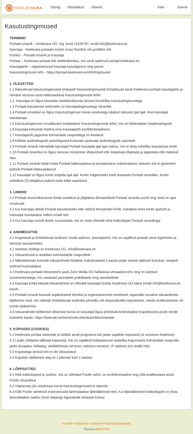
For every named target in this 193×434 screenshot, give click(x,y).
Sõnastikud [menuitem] (75, 7)
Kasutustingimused (118, 423)
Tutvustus (82, 423)
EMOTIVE (102, 429)
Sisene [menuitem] (182, 7)
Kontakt (67, 423)
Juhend (97, 423)
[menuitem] (24, 7)
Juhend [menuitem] (96, 7)
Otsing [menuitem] (55, 7)
